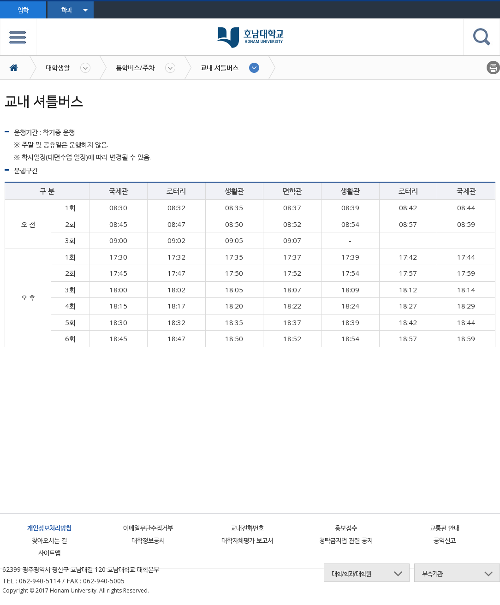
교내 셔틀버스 (219, 67)
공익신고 (445, 540)
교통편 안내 (444, 527)
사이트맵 (49, 552)
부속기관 (432, 573)
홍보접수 (346, 527)
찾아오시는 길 (49, 540)
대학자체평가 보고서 (247, 540)
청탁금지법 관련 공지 (346, 540)
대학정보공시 (148, 540)
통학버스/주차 (135, 67)
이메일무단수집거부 (148, 527)
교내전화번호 (247, 527)
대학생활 (58, 67)
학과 (74, 10)
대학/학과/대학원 (351, 573)
